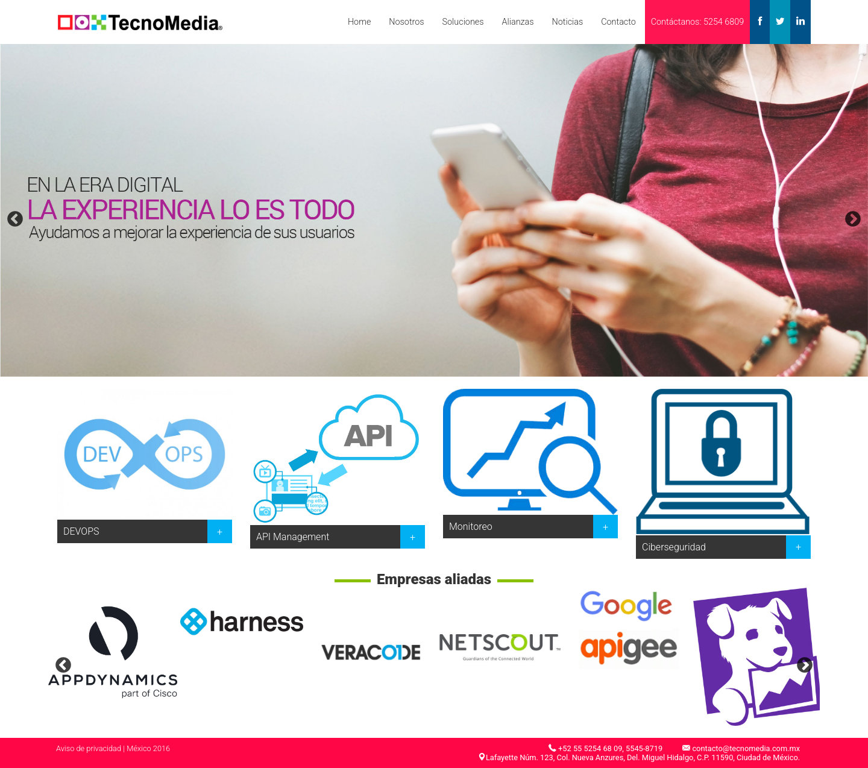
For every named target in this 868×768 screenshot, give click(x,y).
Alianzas (517, 22)
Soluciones (463, 22)
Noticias (567, 22)
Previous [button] (15, 219)
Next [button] (853, 219)
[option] (434, 210)
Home (359, 22)
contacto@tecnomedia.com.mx (746, 748)
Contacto (618, 22)
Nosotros (406, 22)
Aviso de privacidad (88, 748)
